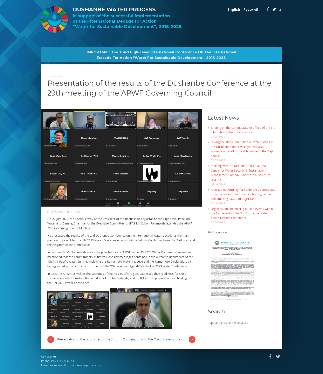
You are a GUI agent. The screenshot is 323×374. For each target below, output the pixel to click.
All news (75, 211)
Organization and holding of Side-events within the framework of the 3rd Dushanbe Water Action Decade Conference (242, 213)
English (234, 9)
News (59, 76)
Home (50, 76)
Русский (250, 9)
